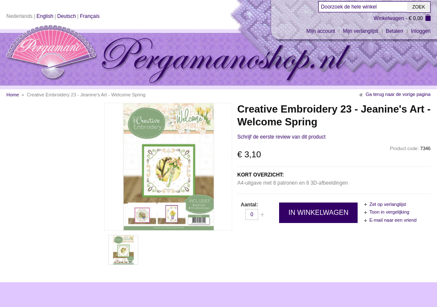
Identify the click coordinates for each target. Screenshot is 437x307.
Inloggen (421, 31)
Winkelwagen (389, 18)
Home (12, 94)
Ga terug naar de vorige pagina (398, 94)
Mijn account (320, 31)
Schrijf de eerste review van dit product (281, 137)
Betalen (394, 31)
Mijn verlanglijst (360, 31)
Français (89, 16)
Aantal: (249, 205)
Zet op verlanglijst (387, 204)
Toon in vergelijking (389, 211)
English (45, 16)
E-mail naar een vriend (393, 220)
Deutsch (66, 16)
